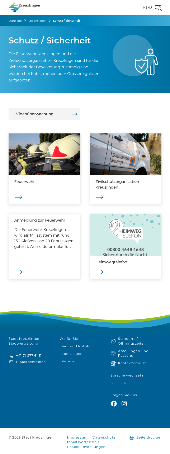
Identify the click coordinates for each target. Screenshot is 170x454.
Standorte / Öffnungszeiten (128, 341)
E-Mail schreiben (27, 362)
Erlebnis (67, 361)
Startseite (15, 20)
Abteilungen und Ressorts (129, 353)
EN (124, 383)
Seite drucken (145, 437)
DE (113, 383)
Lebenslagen (37, 20)
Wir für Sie (69, 339)
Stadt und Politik (74, 346)
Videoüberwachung (46, 114)
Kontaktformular (128, 363)
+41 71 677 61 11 (25, 355)
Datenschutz (103, 437)
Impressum (77, 437)
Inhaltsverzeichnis (83, 442)
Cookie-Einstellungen (86, 447)
